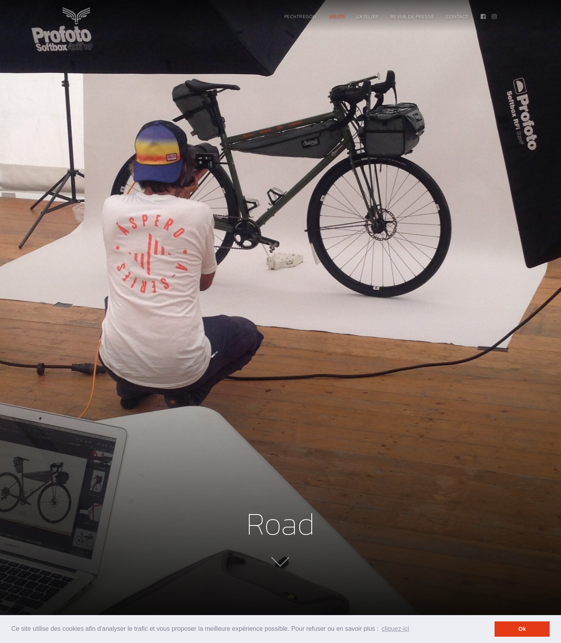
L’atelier (368, 16)
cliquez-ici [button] (395, 628)
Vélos (337, 16)
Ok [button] (522, 629)
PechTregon (300, 16)
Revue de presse (412, 16)
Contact (457, 16)
